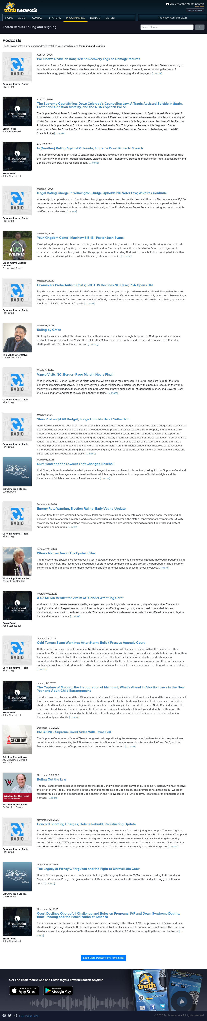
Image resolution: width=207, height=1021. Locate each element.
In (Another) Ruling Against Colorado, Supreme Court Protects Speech (90, 148)
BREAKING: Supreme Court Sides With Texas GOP (74, 732)
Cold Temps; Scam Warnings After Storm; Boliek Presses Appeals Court (91, 643)
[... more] (156, 73)
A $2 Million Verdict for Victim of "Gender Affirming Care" (80, 598)
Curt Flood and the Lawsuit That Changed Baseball (75, 464)
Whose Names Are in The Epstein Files (66, 553)
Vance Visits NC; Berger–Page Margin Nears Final (74, 375)
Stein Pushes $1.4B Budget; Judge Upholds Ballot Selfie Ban (82, 419)
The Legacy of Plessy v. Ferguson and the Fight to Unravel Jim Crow (88, 869)
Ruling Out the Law (51, 780)
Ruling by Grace (49, 330)
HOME (9, 17)
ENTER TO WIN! (195, 10)
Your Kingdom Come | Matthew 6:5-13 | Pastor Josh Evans (80, 238)
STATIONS (55, 17)
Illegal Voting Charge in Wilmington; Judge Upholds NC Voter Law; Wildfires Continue (102, 193)
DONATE (95, 17)
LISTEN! (110, 17)
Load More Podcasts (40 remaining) (103, 957)
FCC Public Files (28, 1016)
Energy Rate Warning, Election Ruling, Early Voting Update (81, 509)
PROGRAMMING (75, 17)
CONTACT (38, 17)
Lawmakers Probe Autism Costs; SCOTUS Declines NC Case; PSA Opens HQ (95, 285)
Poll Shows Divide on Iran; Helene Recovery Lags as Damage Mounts (88, 59)
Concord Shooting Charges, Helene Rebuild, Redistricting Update (86, 824)
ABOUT (22, 17)
